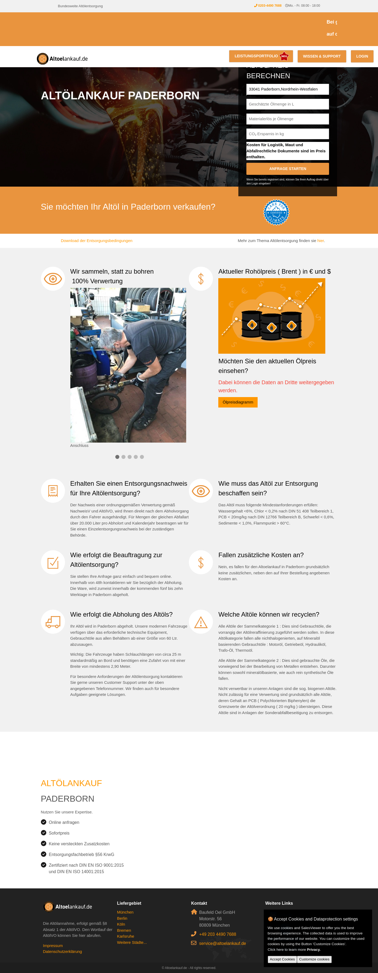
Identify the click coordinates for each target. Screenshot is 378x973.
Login (362, 56)
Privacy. (314, 950)
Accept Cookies (282, 959)
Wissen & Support (322, 56)
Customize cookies (314, 959)
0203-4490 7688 (269, 5)
